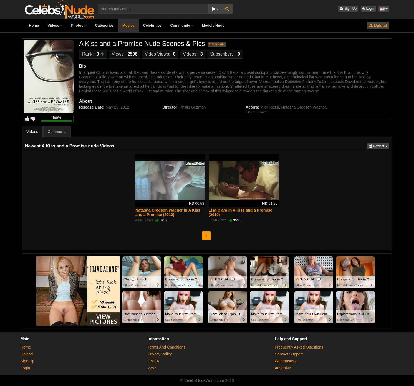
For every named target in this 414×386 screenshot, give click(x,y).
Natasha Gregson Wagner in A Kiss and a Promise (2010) (167, 212)
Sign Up (348, 9)
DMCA (153, 361)
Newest (379, 145)
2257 (152, 368)
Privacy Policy (160, 354)
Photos (79, 25)
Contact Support (289, 354)
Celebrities (152, 25)
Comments (57, 131)
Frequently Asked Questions (299, 347)
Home (34, 25)
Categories (104, 25)
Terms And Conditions (166, 347)
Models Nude (213, 25)
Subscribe (217, 44)
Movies (128, 25)
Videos (54, 25)
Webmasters (285, 361)
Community (181, 25)
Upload (378, 25)
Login (368, 9)
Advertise (283, 368)
